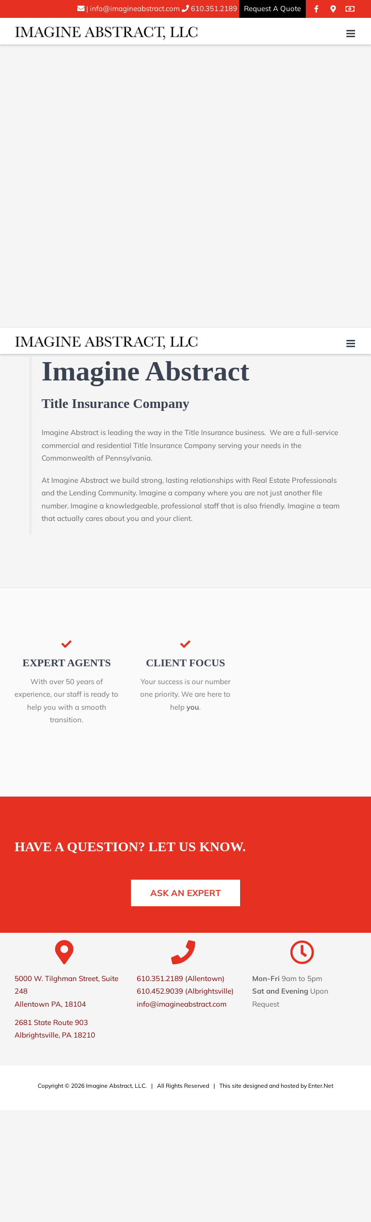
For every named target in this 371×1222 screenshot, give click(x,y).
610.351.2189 (213, 8)
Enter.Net (320, 1085)
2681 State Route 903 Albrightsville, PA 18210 (54, 1028)
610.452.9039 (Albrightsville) (185, 991)
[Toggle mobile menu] (351, 33)
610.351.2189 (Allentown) (181, 978)
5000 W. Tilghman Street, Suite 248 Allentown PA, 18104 (66, 991)
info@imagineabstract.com (128, 8)
